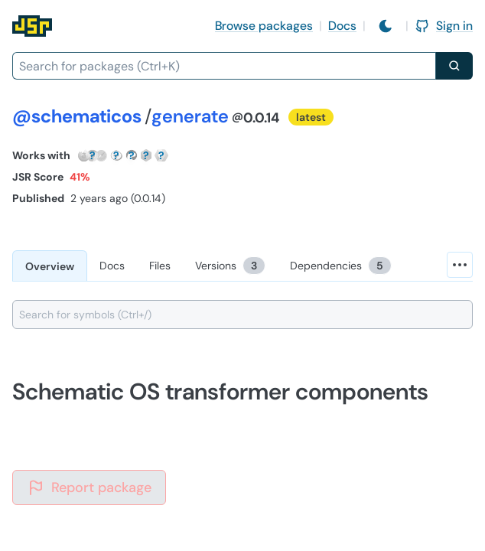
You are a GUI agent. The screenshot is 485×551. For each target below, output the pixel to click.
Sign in (444, 26)
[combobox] (224, 66)
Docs (342, 26)
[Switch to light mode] (385, 26)
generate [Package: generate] (190, 116)
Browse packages (264, 26)
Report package (89, 487)
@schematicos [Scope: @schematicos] (77, 116)
